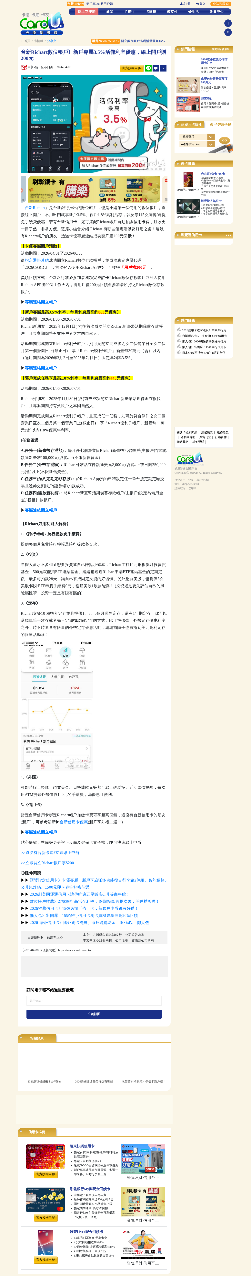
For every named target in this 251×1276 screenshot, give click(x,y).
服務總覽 (207, 432)
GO (224, 140)
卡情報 (151, 12)
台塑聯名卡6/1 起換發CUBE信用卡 (204, 336)
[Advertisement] (94, 966)
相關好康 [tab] (37, 1038)
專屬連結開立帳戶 (41, 832)
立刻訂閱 (94, 1014)
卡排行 (129, 12)
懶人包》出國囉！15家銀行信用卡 (204, 347)
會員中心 (216, 12)
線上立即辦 (86, 12)
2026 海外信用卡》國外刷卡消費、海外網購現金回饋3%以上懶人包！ (87, 922)
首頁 (27, 41)
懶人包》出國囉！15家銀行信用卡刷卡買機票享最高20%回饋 (79, 915)
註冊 (185, 4)
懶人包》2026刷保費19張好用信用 (204, 341)
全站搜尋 (221, 4)
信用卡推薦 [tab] (36, 1132)
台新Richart (35, 207)
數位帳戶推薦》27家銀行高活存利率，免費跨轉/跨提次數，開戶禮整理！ (90, 901)
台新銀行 (30, 67)
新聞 (109, 12)
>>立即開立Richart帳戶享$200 (47, 863)
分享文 (51, 41)
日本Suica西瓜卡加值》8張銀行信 (204, 352)
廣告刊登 (205, 437)
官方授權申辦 (131, 68)
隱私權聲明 (188, 437)
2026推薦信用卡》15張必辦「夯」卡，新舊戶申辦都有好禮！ (80, 908)
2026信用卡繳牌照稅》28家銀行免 (204, 330)
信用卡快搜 (191, 125)
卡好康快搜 (220, 125)
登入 (201, 4)
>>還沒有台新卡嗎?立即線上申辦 (50, 852)
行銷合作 (221, 437)
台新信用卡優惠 (74, 822)
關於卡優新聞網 (187, 432)
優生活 (193, 12)
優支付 (172, 12)
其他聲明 (198, 441)
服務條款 (223, 432)
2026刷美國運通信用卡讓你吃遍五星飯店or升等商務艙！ (75, 894)
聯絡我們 (182, 441)
